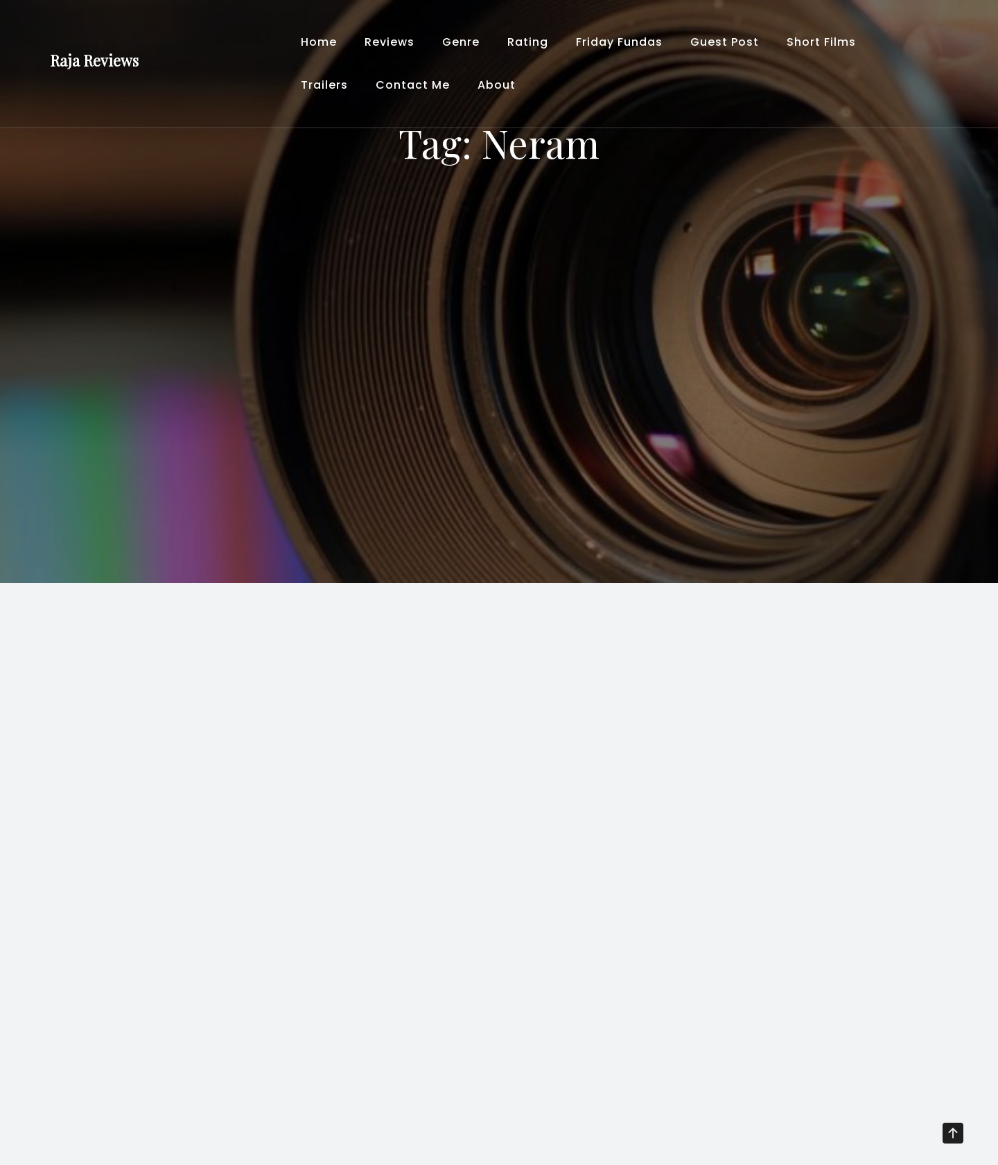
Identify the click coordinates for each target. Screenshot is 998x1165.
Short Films (821, 42)
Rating (527, 42)
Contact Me (413, 85)
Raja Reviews (94, 60)
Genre (461, 42)
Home (319, 42)
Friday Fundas (619, 42)
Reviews (389, 42)
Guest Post (724, 42)
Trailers (324, 85)
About (497, 85)
